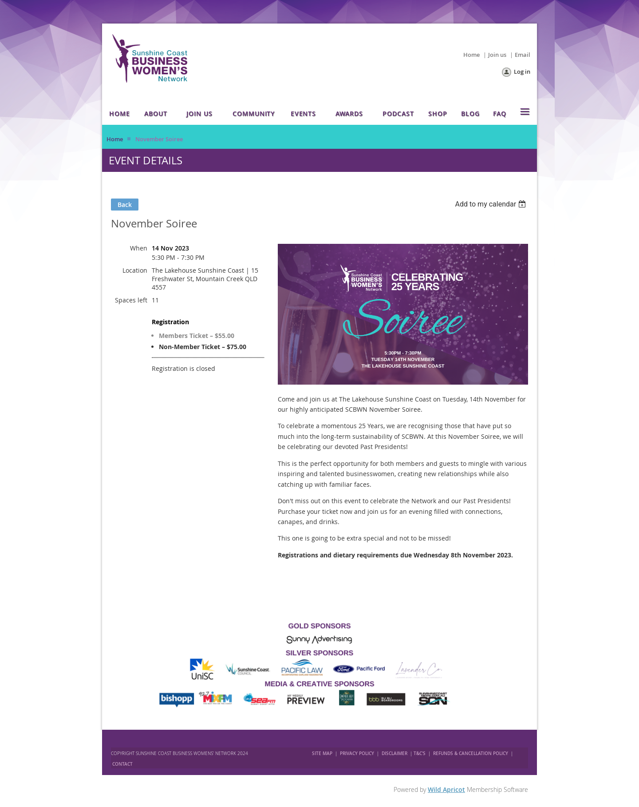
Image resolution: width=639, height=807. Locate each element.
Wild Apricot (446, 789)
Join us (497, 55)
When (138, 248)
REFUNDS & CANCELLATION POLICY (471, 753)
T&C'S (420, 753)
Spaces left (131, 300)
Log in (522, 72)
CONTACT (122, 764)
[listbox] (491, 204)
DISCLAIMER (394, 753)
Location (134, 270)
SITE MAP (322, 753)
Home (471, 55)
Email (522, 55)
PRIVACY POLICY (357, 753)
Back (125, 204)
